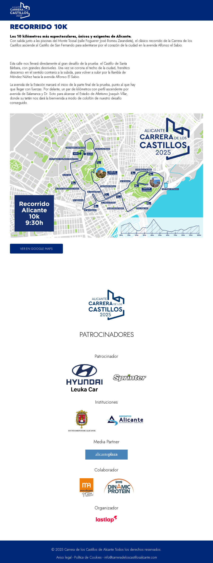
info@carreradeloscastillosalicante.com (130, 557)
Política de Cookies (88, 557)
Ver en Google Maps (36, 248)
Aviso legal (64, 557)
